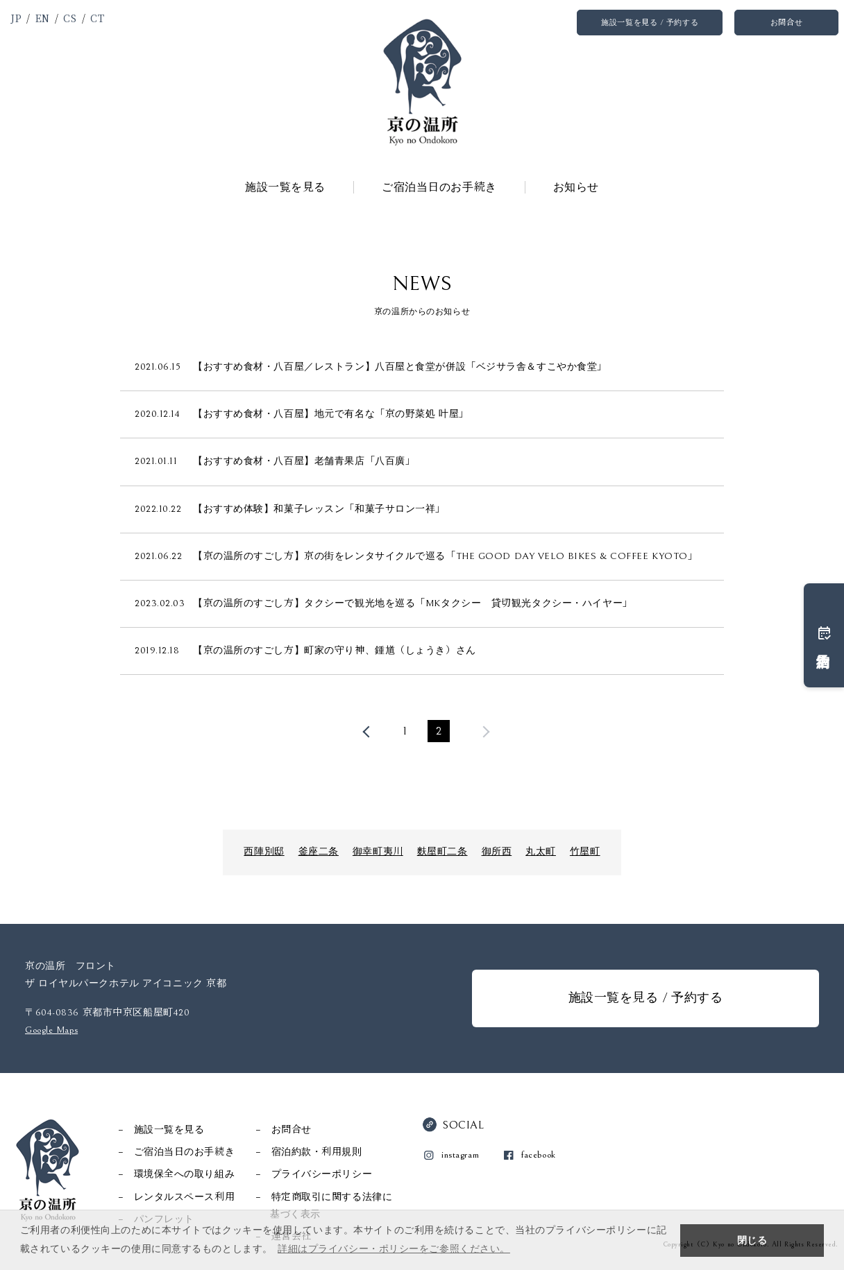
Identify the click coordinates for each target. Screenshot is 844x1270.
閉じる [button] (752, 1240)
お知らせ (576, 187)
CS (69, 18)
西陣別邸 (264, 851)
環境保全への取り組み (184, 1174)
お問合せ (786, 22)
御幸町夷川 (378, 851)
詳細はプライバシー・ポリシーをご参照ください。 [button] (394, 1248)
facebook (538, 1154)
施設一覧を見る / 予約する (649, 22)
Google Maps (51, 1030)
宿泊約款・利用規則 (316, 1152)
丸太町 (540, 851)
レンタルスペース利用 (184, 1197)
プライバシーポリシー (322, 1174)
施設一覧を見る (285, 187)
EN (42, 18)
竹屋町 (585, 851)
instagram (460, 1154)
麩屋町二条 (442, 851)
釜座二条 (318, 851)
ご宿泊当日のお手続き (439, 187)
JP (16, 18)
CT (97, 18)
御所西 (497, 851)
